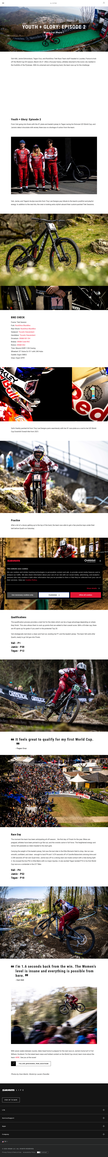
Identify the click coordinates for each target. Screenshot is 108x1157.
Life (54, 3)
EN (4, 1141)
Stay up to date (11, 1100)
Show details (92, 588)
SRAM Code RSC (23, 342)
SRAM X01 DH (24, 338)
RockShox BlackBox (22, 325)
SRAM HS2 (21, 345)
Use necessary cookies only (22, 595)
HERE (17, 1057)
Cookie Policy (31, 580)
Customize (54, 595)
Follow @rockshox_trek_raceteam (33, 1063)
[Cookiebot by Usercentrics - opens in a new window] (86, 560)
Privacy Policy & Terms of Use (11, 1152)
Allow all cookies (85, 595)
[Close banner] (100, 561)
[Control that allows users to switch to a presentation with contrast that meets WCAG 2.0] (42, 1152)
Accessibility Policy (29, 1152)
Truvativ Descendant (26, 332)
